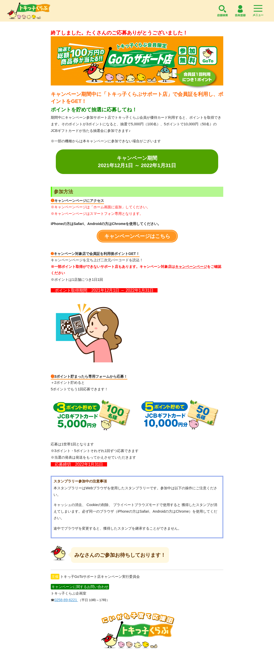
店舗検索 (222, 11)
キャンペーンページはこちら (137, 236)
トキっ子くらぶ (28, 11)
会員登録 (240, 11)
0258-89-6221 (66, 600)
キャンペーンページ (191, 267)
